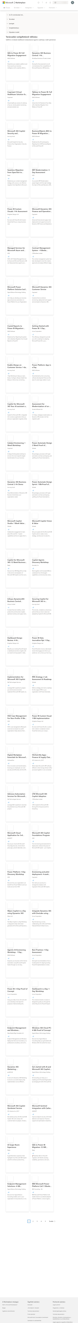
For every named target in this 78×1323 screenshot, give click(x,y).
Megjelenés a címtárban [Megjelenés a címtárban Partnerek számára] (58, 1308)
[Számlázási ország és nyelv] (60, 2)
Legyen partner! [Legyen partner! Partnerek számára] (56, 1304)
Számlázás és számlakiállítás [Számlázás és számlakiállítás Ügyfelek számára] (34, 1320)
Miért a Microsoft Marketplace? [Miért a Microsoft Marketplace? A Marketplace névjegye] (9, 1304)
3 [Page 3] (37, 1221)
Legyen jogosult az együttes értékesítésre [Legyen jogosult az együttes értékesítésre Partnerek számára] (63, 1322)
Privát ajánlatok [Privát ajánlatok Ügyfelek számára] (31, 1314)
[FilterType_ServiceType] (7, 28)
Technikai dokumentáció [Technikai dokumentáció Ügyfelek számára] (33, 1311)
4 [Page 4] (41, 1221)
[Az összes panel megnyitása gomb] (7, 7)
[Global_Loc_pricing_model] (7, 32)
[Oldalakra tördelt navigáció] (42, 1223)
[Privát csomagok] (50, 2)
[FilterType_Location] (7, 15)
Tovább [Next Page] (51, 1221)
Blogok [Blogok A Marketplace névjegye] (3, 1308)
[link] (17, 62)
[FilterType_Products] (7, 19)
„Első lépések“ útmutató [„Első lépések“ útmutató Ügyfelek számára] (33, 1308)
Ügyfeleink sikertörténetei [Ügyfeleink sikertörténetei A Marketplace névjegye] (8, 1311)
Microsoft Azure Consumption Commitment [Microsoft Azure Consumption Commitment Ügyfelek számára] (38, 1317)
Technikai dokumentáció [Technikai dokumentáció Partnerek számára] (58, 1314)
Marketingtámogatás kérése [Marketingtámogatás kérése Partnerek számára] (59, 1311)
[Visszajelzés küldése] (38, 2)
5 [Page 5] (45, 1221)
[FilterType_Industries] (7, 23)
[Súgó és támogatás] (42, 2)
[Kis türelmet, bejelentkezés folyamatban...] (72, 2)
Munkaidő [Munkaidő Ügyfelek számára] (30, 1304)
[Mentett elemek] (46, 2)
